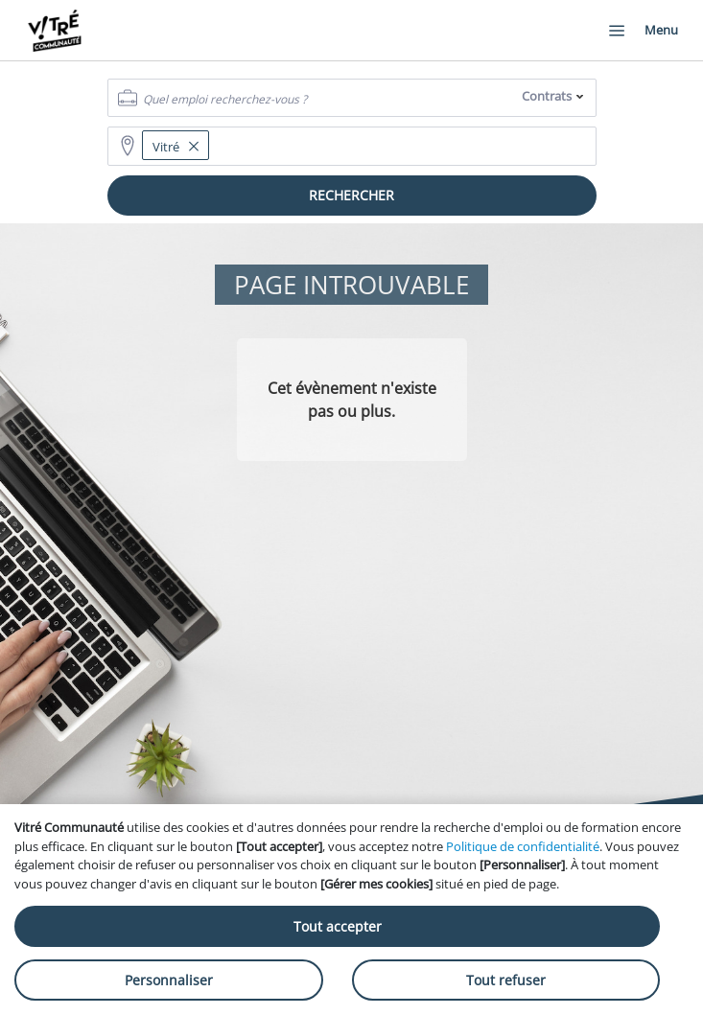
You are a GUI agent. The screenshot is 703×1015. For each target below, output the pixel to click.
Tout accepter (337, 926)
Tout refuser (506, 980)
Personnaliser (169, 980)
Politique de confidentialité (522, 846)
